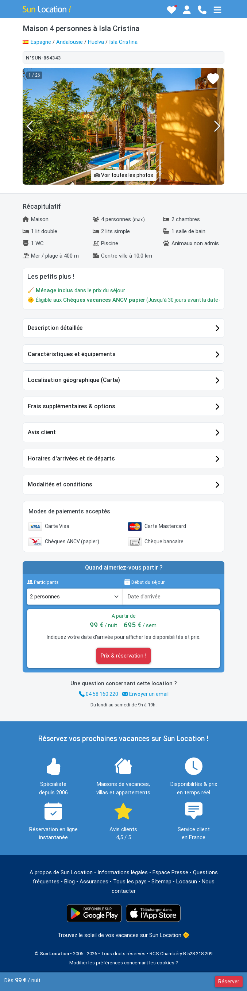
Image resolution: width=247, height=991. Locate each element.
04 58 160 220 (98, 694)
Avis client (42, 432)
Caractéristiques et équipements (72, 354)
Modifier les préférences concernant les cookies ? (123, 962)
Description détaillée (55, 327)
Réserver (228, 981)
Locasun (186, 881)
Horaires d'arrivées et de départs (71, 458)
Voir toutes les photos (123, 175)
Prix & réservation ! (123, 655)
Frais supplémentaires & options (71, 406)
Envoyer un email (145, 694)
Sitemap (161, 881)
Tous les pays (130, 881)
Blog (69, 881)
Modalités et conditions (60, 484)
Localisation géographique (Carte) (74, 380)
